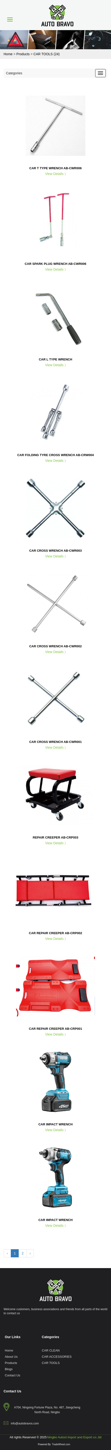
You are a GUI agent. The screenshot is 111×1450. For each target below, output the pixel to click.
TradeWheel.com (61, 1444)
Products (11, 1363)
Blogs (9, 1369)
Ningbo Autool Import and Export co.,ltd (74, 1437)
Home (9, 1350)
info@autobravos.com (25, 1423)
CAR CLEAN (50, 1350)
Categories (14, 73)
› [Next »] (30, 1253)
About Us (11, 1356)
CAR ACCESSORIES (56, 1356)
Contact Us (12, 1375)
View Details (55, 173)
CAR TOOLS (51, 1363)
